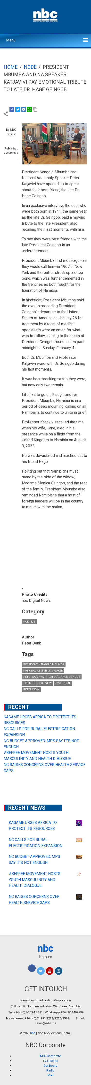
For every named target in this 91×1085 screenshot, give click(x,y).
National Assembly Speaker (43, 670)
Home (11, 67)
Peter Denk (31, 689)
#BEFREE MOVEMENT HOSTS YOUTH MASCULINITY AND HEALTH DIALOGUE (34, 879)
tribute (28, 683)
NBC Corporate (50, 1056)
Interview (45, 683)
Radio (50, 1070)
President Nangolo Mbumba (43, 664)
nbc (45, 948)
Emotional (63, 683)
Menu (11, 40)
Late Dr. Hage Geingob (64, 676)
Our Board (50, 1065)
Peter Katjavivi (34, 676)
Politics (29, 621)
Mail (50, 1075)
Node (30, 67)
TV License (50, 1061)
